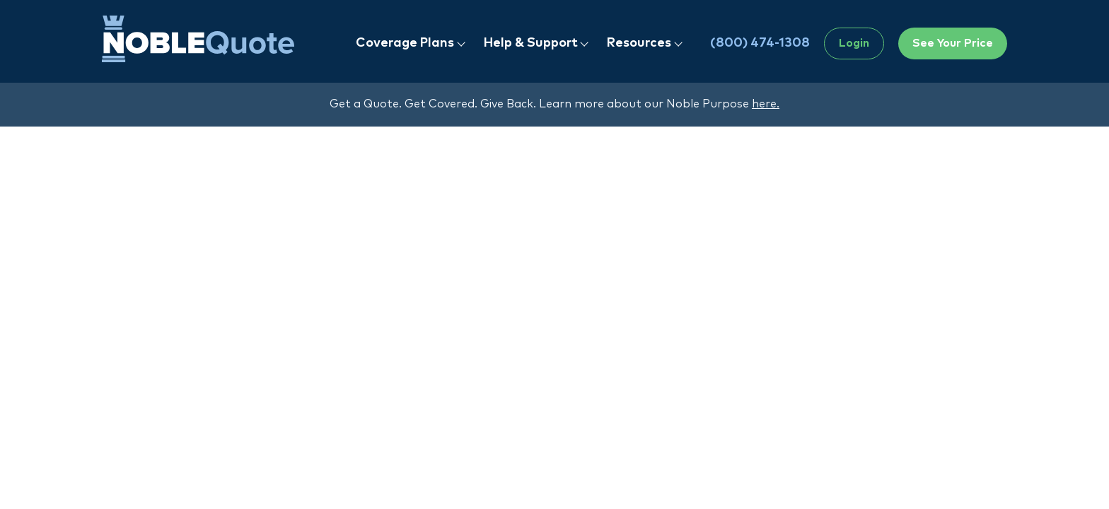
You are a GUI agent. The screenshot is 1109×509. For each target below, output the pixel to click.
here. (765, 104)
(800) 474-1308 (760, 43)
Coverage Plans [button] (406, 43)
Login (854, 43)
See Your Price (952, 43)
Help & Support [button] (532, 43)
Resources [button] (640, 43)
